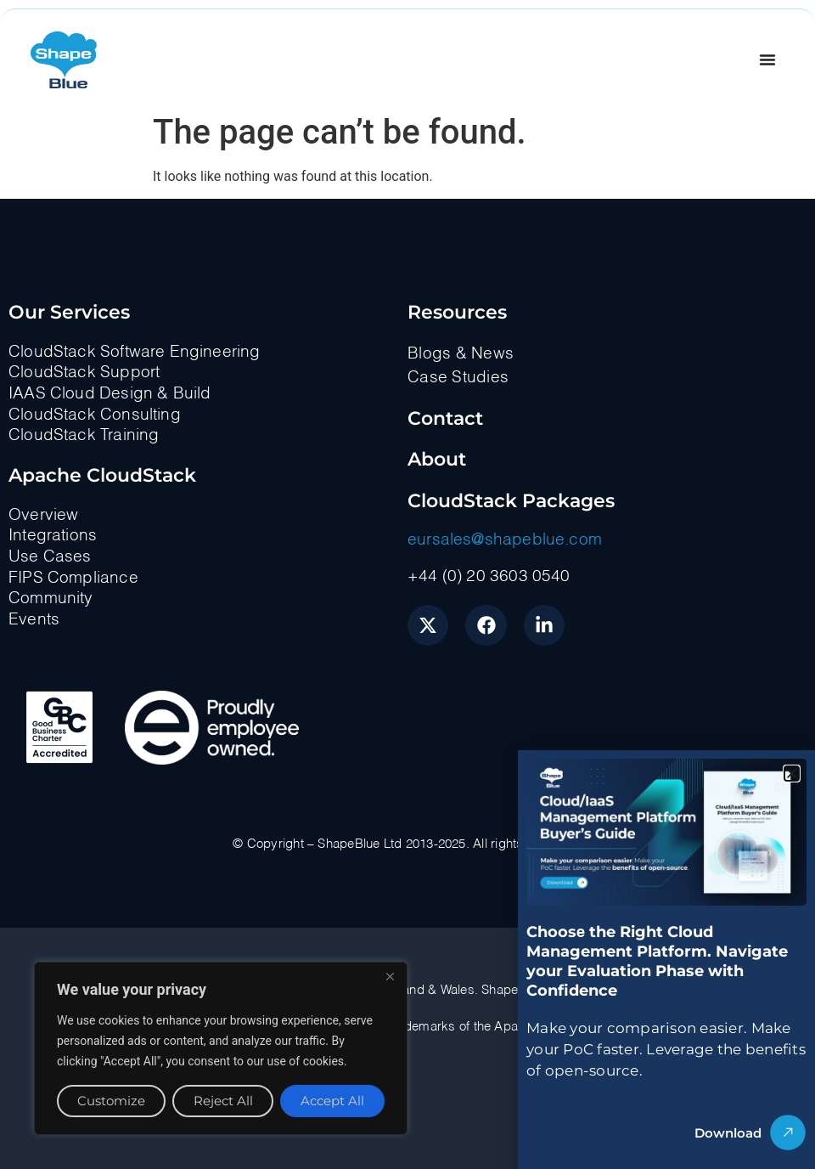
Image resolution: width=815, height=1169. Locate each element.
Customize (111, 1101)
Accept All (332, 1101)
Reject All (222, 1101)
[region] (221, 1048)
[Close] (389, 976)
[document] (407, 584)
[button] (791, 773)
